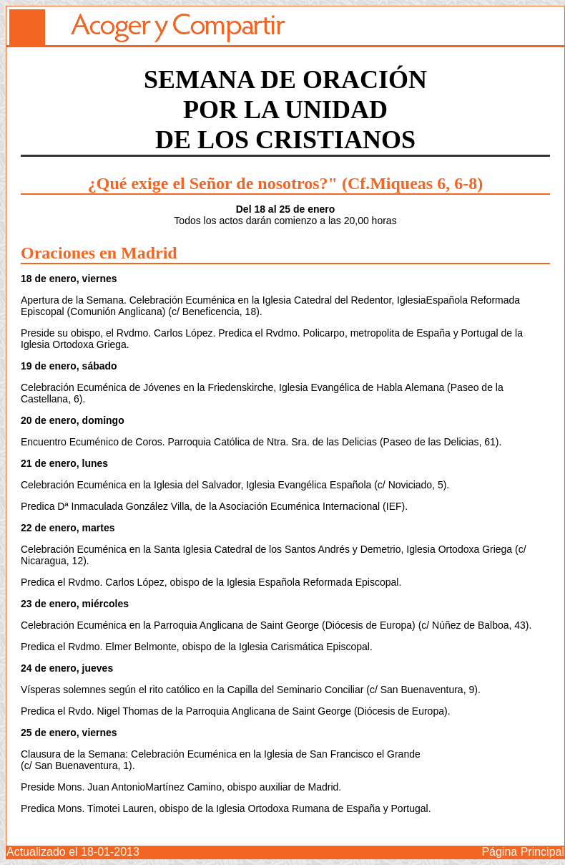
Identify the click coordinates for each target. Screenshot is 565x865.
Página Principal (522, 852)
